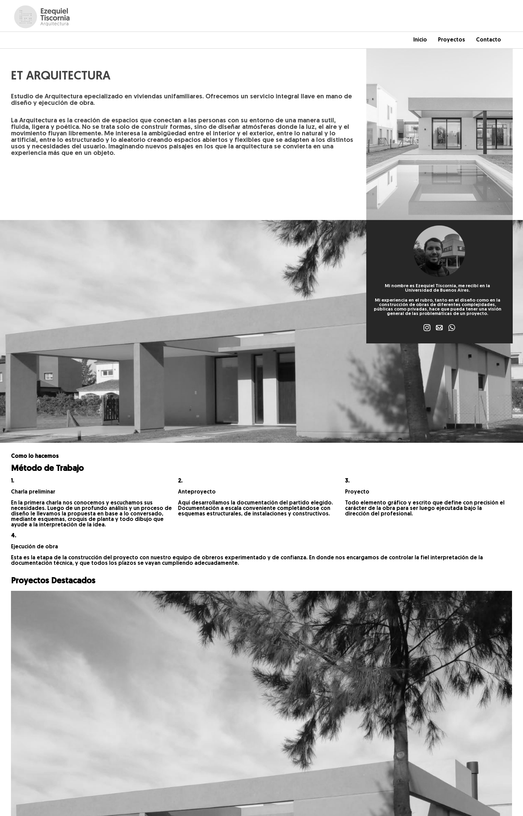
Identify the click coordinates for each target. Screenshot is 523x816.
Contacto (488, 40)
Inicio (420, 40)
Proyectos (451, 40)
